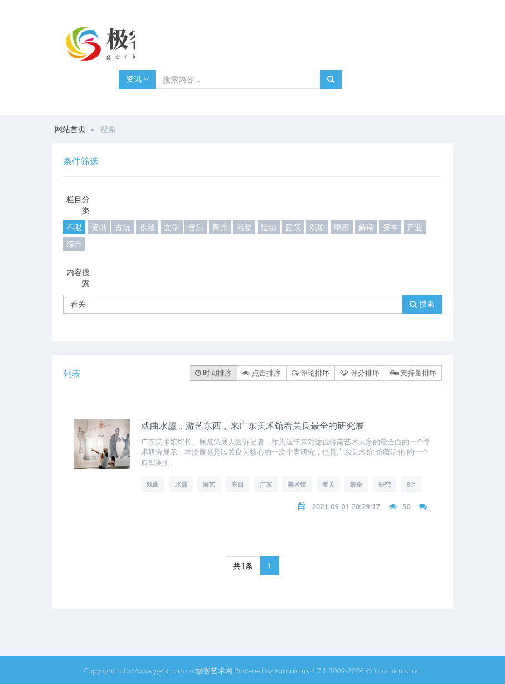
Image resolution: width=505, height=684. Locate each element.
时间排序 (213, 373)
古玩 (122, 227)
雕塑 (244, 227)
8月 (411, 484)
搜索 (422, 304)
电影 (341, 227)
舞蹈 (220, 227)
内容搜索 (78, 278)
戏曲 (153, 484)
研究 (384, 484)
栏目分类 (78, 205)
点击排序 (261, 373)
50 (406, 506)
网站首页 (70, 129)
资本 (390, 227)
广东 (266, 484)
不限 (74, 227)
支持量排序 (413, 373)
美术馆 (297, 484)
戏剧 (317, 227)
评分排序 (359, 373)
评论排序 (310, 373)
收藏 (147, 227)
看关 (328, 484)
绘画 (268, 227)
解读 (366, 227)
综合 (74, 243)
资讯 (137, 79)
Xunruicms (292, 671)
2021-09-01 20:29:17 (346, 506)
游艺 (209, 484)
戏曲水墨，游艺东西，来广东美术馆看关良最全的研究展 (252, 425)
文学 (171, 227)
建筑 (293, 227)
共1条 (243, 565)
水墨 (181, 484)
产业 (415, 227)
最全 (356, 484)
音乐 (195, 227)
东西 (237, 484)
